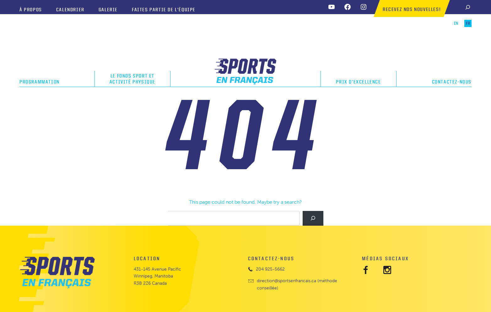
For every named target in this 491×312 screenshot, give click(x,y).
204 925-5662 (270, 269)
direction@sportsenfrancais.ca (286, 280)
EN (456, 23)
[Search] (468, 7)
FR (468, 23)
